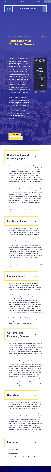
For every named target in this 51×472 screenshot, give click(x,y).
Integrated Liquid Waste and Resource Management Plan (23, 457)
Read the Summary (15, 134)
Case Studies (17, 36)
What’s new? (40, 1)
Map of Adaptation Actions (31, 8)
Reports (23, 8)
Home (5, 1)
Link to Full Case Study (16, 138)
